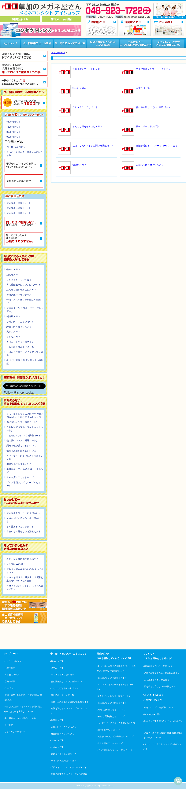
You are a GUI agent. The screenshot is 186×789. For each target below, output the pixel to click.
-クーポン (8, 688)
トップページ (58, 52)
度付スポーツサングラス (19, 295)
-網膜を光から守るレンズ (109, 730)
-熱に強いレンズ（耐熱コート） (112, 703)
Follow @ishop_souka (19, 392)
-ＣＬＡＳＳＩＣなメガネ (62, 675)
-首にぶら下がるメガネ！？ (63, 754)
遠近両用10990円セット (18, 203)
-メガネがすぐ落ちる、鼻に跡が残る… (161, 673)
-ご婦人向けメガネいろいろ (63, 727)
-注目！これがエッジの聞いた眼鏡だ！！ (69, 702)
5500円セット (13, 121)
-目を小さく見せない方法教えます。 (160, 686)
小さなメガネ (13, 336)
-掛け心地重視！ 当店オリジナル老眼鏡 (68, 774)
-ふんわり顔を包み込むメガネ (64, 688)
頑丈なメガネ (13, 274)
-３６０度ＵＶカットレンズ (110, 743)
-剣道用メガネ (57, 720)
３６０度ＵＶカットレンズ (20, 477)
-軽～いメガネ (57, 661)
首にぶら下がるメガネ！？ (20, 342)
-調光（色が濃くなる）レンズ (111, 709)
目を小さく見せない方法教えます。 (24, 531)
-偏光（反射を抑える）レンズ (111, 716)
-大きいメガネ (57, 740)
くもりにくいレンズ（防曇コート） (24, 435)
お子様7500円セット (17, 147)
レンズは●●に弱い (15, 564)
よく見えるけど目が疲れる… (21, 526)
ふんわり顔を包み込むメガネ (21, 289)
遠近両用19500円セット (18, 213)
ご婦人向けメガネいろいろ (20, 321)
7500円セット (13, 127)
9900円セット (13, 137)
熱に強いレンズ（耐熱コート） (22, 440)
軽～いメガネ (13, 269)
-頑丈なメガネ (57, 668)
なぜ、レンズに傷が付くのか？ (22, 559)
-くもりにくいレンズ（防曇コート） (114, 696)
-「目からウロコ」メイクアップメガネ (68, 767)
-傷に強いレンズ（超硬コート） (112, 678)
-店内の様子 (9, 681)
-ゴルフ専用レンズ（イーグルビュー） (115, 750)
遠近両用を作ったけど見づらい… (23, 513)
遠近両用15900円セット (18, 208)
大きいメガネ (13, 331)
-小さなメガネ (57, 747)
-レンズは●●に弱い (152, 714)
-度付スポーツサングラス (62, 695)
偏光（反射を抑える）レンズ (21, 450)
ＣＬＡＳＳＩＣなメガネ (19, 279)
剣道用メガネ (13, 316)
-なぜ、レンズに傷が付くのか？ (158, 707)
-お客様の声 (9, 668)
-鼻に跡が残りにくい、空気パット (66, 681)
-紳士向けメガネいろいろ (62, 733)
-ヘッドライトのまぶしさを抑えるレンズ (116, 723)
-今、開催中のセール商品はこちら (20, 718)
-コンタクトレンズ (12, 661)
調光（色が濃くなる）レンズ (21, 445)
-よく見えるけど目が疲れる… (157, 679)
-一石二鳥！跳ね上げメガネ (63, 760)
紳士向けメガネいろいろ (19, 326)
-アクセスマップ (11, 675)
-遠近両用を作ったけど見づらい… (159, 666)
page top (178, 780)
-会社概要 (8, 725)
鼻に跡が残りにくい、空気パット (23, 284)
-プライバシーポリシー (14, 732)
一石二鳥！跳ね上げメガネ (20, 347)
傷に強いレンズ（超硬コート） (22, 422)
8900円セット (13, 132)
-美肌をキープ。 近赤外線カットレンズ (115, 736)
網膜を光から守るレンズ (19, 464)
